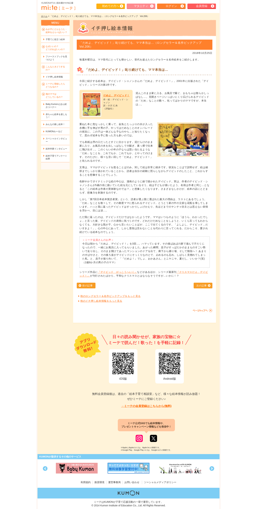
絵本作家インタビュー (56, 148)
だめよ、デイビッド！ (116, 95)
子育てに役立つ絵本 (55, 39)
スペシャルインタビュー (56, 140)
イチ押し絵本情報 (54, 77)
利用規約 (86, 482)
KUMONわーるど (54, 131)
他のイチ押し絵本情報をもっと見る (101, 300)
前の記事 (87, 285)
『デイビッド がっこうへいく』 (117, 272)
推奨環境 (99, 482)
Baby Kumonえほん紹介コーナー (56, 105)
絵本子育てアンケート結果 (56, 157)
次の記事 (201, 285)
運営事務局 (114, 482)
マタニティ (141, 5)
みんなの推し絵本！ (55, 124)
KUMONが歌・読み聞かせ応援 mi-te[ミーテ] (58, 6)
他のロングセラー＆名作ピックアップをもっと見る (110, 296)
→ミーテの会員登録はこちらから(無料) (146, 406)
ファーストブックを (56, 58)
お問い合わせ (131, 482)
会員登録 (201, 5)
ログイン (171, 5)
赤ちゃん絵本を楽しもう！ (56, 116)
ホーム (44, 16)
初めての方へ (110, 5)
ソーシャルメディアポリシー (160, 482)
